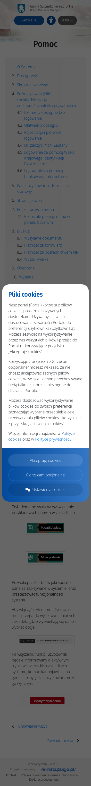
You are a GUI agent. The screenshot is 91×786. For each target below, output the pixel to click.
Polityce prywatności (52, 439)
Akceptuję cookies (45, 460)
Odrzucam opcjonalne (45, 475)
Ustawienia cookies (45, 489)
